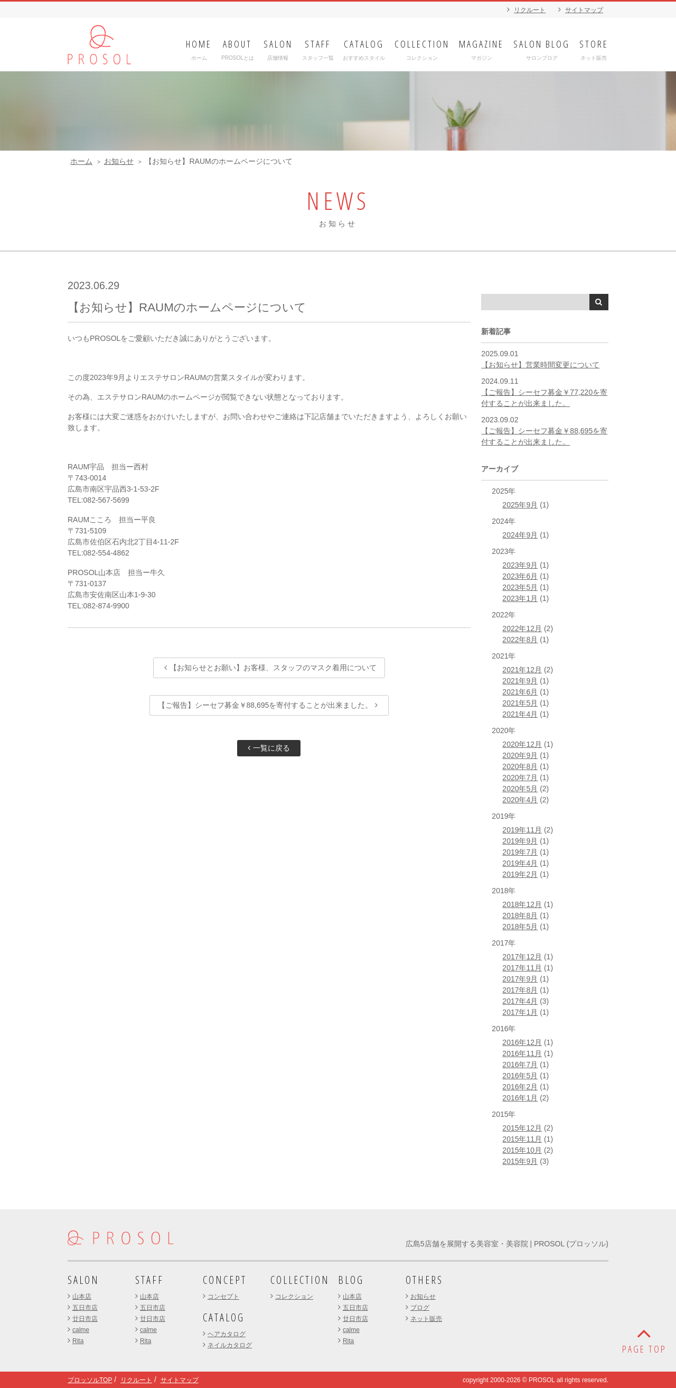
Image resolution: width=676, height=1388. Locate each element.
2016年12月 (522, 1042)
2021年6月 (520, 692)
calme (80, 1330)
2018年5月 (520, 926)
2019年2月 (520, 874)
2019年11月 (522, 830)
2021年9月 (520, 681)
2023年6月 (520, 576)
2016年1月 (520, 1098)
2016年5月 (520, 1075)
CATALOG (224, 1317)
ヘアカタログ (227, 1334)
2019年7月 (520, 852)
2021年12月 (522, 669)
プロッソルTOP (90, 1380)
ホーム (81, 161)
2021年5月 (520, 703)
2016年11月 (522, 1053)
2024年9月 (520, 535)
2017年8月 (520, 990)
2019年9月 (520, 841)
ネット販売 (426, 1318)
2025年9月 (520, 505)
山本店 (81, 1296)
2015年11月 (522, 1139)
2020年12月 (522, 744)
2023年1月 (520, 598)
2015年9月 (520, 1161)
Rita (77, 1341)
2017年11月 (522, 968)
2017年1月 (520, 1012)
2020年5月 (520, 788)
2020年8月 (520, 766)
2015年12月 (522, 1128)
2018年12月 (522, 904)
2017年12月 (522, 956)
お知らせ (119, 161)
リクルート (530, 10)
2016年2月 (520, 1086)
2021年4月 (520, 714)
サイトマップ (584, 10)
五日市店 (85, 1307)
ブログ (419, 1307)
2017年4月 (520, 1001)
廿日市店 (85, 1318)
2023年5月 (520, 587)
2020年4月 (520, 799)
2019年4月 (520, 863)
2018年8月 (520, 915)
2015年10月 (522, 1150)
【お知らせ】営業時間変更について (540, 364)
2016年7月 (520, 1064)
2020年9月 (520, 755)
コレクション (294, 1296)
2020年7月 (520, 777)
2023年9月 (520, 565)
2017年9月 (520, 979)
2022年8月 (520, 639)
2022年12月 (522, 628)
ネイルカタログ (230, 1345)
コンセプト (223, 1296)
